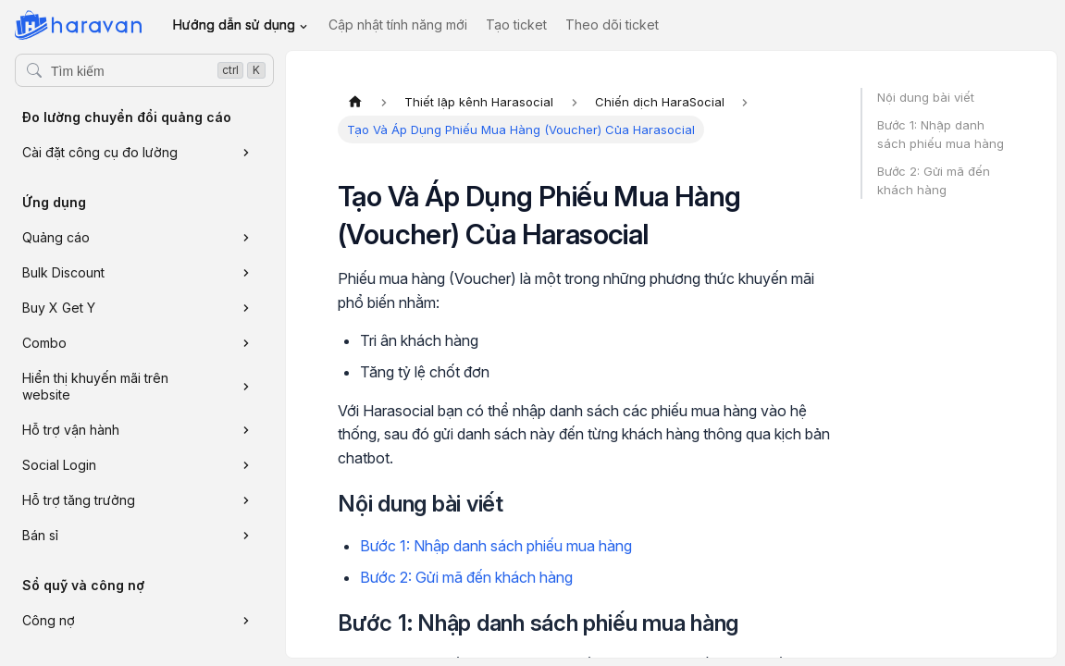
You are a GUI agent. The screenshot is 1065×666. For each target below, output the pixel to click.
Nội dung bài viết (925, 97)
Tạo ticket (516, 24)
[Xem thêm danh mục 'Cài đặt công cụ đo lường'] (246, 152)
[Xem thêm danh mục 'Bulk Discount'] (246, 273)
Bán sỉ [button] (40, 535)
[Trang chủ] (355, 102)
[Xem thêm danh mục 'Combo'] (246, 343)
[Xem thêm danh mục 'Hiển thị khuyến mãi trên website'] (246, 387)
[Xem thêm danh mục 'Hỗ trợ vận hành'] (246, 430)
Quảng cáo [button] (56, 237)
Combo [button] (44, 343)
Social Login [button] (59, 465)
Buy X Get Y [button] (58, 307)
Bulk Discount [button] (63, 272)
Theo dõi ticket (612, 24)
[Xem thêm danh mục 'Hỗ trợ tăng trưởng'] (246, 500)
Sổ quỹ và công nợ (83, 585)
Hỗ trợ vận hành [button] (70, 430)
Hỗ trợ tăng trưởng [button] (78, 500)
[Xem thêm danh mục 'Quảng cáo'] (246, 237)
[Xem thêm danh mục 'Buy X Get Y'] (246, 308)
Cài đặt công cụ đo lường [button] (100, 152)
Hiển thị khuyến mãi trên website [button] (95, 386)
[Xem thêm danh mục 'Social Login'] (246, 465)
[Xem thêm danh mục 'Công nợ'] (246, 620)
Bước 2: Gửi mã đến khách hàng (466, 577)
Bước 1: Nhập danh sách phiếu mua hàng (496, 545)
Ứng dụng (54, 202)
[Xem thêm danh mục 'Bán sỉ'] (246, 535)
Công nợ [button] (48, 620)
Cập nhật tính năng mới (397, 24)
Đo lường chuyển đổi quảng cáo (126, 117)
